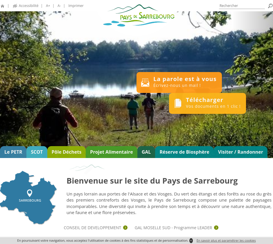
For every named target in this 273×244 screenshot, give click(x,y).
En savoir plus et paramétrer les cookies (226, 240)
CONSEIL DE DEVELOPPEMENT (92, 227)
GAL (146, 152)
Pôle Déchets (67, 152)
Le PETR (13, 152)
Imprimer (76, 5)
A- (59, 5)
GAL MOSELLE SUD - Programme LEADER (173, 227)
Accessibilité (29, 5)
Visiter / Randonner (240, 152)
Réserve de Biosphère (184, 152)
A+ (48, 5)
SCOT (37, 152)
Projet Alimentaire (111, 152)
